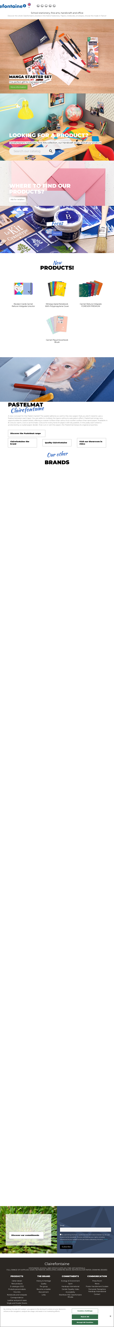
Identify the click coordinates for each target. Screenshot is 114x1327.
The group (44, 1286)
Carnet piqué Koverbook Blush (57, 341)
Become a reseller (44, 1289)
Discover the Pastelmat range (25, 433)
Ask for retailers (17, 199)
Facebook (97, 6)
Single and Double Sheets (17, 1303)
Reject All (85, 1317)
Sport (70, 1284)
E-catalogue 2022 (17, 1286)
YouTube (105, 6)
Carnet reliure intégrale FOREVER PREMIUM (91, 305)
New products (16, 1284)
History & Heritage (43, 1281)
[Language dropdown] (88, 6)
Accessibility (70, 1292)
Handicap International (70, 1286)
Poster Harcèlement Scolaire (97, 1286)
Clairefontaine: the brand (19, 443)
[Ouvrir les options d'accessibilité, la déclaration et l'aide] (81, 5)
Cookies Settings (85, 1311)
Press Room (97, 1281)
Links (44, 1295)
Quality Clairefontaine (56, 443)
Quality (43, 1284)
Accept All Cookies (85, 1322)
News (97, 1284)
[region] (57, 1316)
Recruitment (44, 1292)
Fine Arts (16, 1292)
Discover (57, 233)
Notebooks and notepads (17, 1295)
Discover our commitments (25, 1235)
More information (18, 87)
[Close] (110, 1316)
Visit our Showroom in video (90, 443)
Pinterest (109, 6)
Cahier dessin (17, 1281)
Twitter (101, 6)
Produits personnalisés (17, 1289)
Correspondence (16, 1298)
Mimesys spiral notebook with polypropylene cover (57, 305)
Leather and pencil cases (17, 1300)
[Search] (21, 6)
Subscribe (66, 1247)
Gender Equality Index (70, 1289)
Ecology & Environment (70, 1281)
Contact (97, 1294)
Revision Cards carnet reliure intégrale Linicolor (23, 305)
